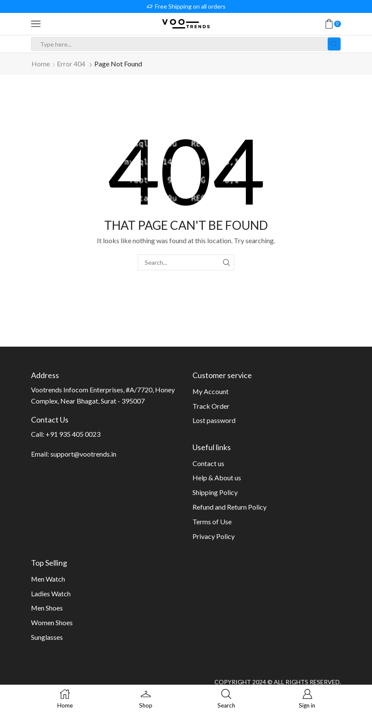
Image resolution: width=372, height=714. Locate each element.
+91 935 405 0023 (73, 434)
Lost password (214, 420)
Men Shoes (47, 608)
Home (40, 64)
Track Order (210, 406)
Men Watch (48, 579)
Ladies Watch (51, 593)
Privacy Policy (213, 536)
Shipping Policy (215, 492)
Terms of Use (212, 521)
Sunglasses (47, 637)
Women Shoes (52, 622)
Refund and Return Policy (229, 507)
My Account (210, 391)
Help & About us (216, 477)
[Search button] (334, 44)
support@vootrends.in (83, 454)
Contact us (208, 463)
